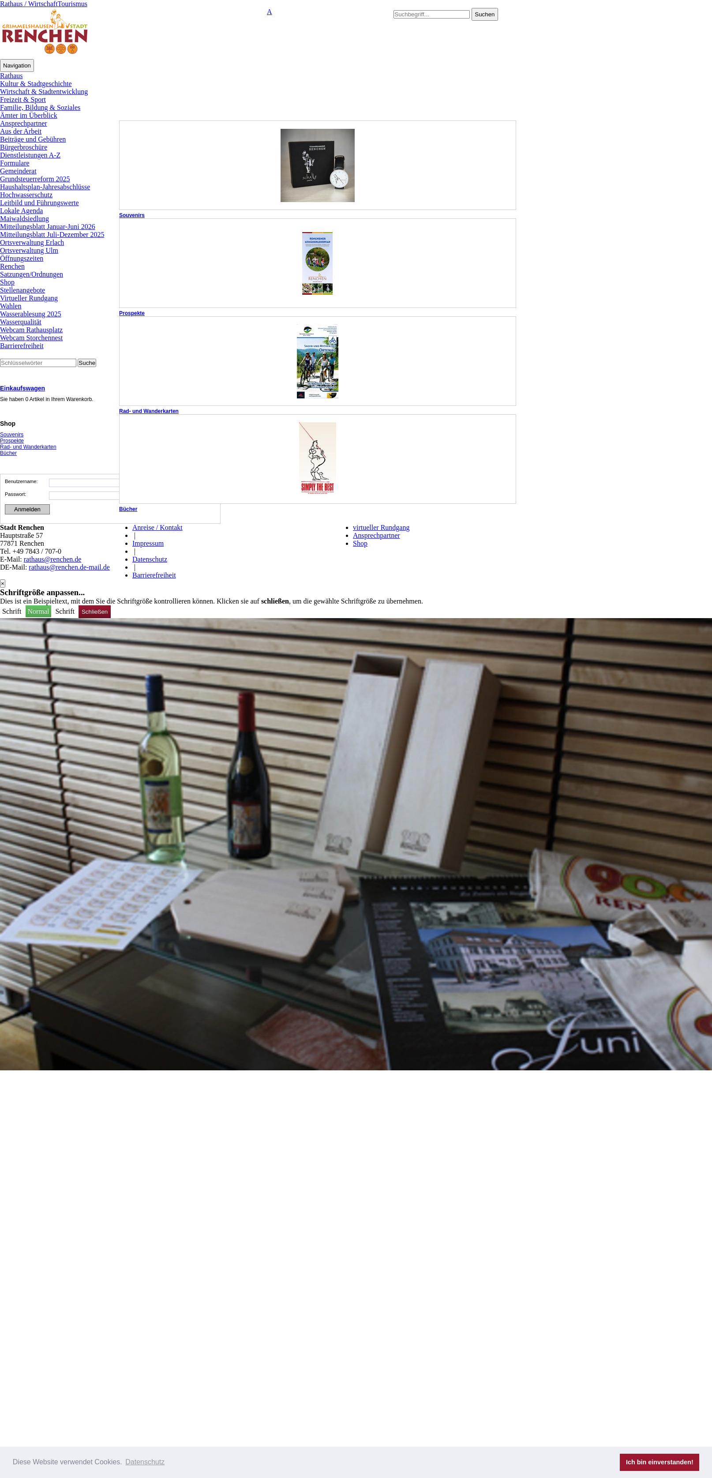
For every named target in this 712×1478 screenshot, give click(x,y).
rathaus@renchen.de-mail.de (69, 567)
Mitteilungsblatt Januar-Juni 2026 (47, 226)
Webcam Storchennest (31, 337)
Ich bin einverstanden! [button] (659, 1462)
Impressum (148, 543)
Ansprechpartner (23, 123)
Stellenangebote (22, 290)
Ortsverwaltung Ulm (29, 250)
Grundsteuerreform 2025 (35, 179)
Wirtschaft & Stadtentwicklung (44, 91)
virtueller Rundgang (381, 527)
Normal (38, 611)
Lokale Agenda (21, 210)
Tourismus (72, 4)
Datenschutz (149, 559)
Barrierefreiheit (22, 345)
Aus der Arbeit (20, 131)
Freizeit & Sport (23, 99)
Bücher (128, 509)
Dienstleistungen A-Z (30, 155)
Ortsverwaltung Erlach (32, 242)
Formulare (15, 163)
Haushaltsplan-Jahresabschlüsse (45, 187)
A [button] (269, 11)
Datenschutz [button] (145, 1462)
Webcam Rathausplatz (31, 330)
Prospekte (132, 313)
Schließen (95, 611)
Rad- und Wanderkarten (149, 411)
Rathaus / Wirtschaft (29, 4)
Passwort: (15, 494)
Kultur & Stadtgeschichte (36, 83)
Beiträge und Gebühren (33, 139)
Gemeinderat (18, 171)
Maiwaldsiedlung (24, 218)
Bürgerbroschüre (23, 147)
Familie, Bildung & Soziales (40, 107)
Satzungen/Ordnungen (31, 274)
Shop (7, 282)
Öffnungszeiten (21, 258)
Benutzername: (21, 481)
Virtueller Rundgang (29, 298)
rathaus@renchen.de (53, 559)
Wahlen (10, 306)
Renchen (12, 266)
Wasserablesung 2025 (30, 314)
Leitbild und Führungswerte (39, 202)
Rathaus (11, 75)
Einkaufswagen (22, 388)
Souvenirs (132, 215)
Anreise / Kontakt (157, 527)
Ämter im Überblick (28, 115)
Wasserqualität (20, 322)
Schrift (12, 611)
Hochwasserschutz (26, 195)
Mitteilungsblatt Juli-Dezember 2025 (52, 234)
